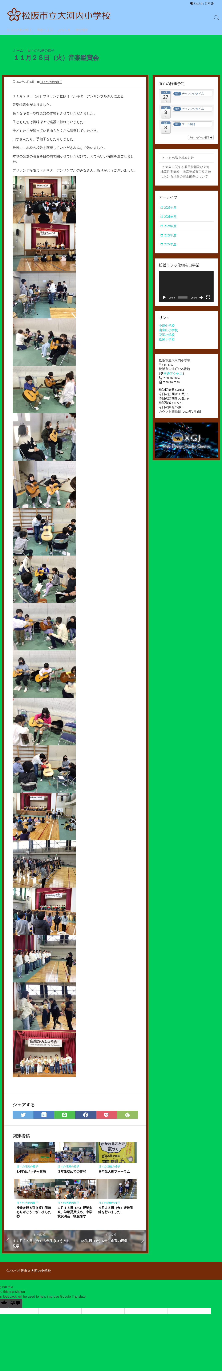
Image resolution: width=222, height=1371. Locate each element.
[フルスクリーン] (208, 298)
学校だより (45, 30)
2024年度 (170, 226)
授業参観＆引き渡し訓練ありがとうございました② (33, 1215)
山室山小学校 (168, 331)
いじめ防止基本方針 (179, 158)
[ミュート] (201, 298)
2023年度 (170, 235)
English (197, 3)
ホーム (18, 50)
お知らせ (64, 30)
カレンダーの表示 (200, 137)
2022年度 (170, 245)
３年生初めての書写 (71, 1174)
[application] (186, 286)
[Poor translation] (15, 1306)
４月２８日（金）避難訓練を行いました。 (115, 1213)
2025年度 (170, 217)
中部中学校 (167, 326)
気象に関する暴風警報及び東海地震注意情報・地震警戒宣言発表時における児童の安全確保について (186, 172)
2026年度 (170, 208)
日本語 (209, 3)
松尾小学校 (167, 340)
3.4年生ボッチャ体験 (31, 1174)
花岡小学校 (167, 335)
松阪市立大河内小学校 (34, 1274)
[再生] (164, 298)
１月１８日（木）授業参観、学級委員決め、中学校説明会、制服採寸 (74, 1215)
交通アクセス (173, 374)
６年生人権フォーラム (114, 1174)
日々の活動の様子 (19, 30)
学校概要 (82, 30)
